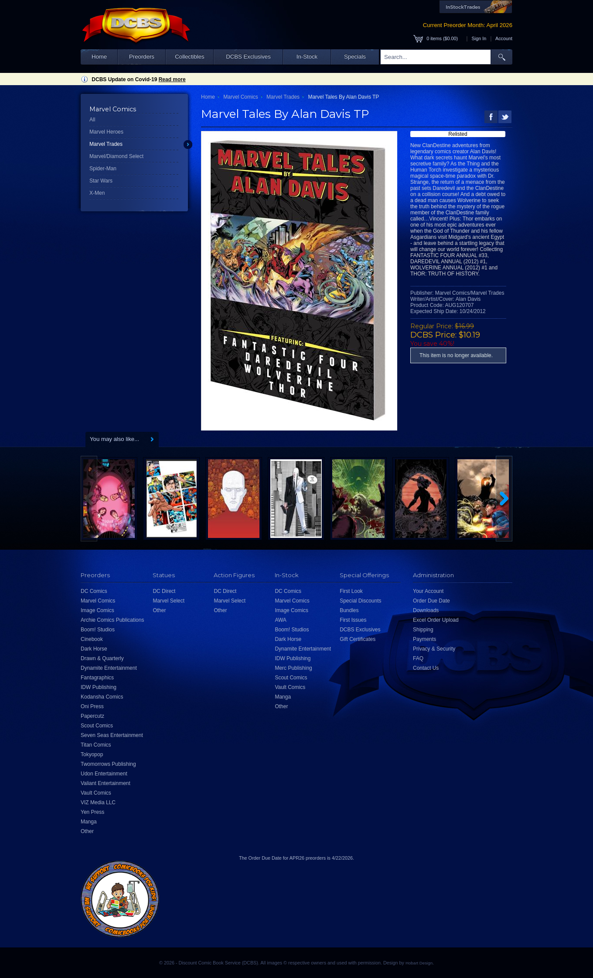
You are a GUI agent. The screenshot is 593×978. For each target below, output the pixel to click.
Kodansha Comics (102, 697)
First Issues (353, 620)
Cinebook (92, 639)
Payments (424, 639)
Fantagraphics (97, 678)
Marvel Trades (106, 144)
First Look (351, 591)
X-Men (97, 193)
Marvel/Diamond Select (116, 156)
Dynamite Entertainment (109, 668)
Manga (89, 822)
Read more (172, 79)
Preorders (141, 56)
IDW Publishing (98, 687)
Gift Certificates (357, 639)
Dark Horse (94, 649)
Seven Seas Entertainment (112, 735)
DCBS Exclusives (248, 56)
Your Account (428, 591)
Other (87, 831)
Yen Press (92, 812)
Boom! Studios (98, 630)
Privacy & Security (434, 649)
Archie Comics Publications (112, 620)
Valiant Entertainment (105, 783)
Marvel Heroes (106, 132)
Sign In (479, 38)
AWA (280, 620)
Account (503, 38)
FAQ (418, 658)
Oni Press (92, 706)
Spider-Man (102, 168)
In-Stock (306, 56)
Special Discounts (360, 601)
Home (99, 56)
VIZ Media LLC (98, 802)
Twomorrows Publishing (108, 764)
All (92, 120)
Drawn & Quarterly (102, 658)
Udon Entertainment (104, 774)
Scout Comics (97, 726)
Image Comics (97, 610)
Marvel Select (168, 601)
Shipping (423, 630)
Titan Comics (96, 745)
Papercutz (92, 716)
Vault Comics (96, 793)
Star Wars (100, 181)
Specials (355, 56)
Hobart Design (419, 963)
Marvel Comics (240, 97)
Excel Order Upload (436, 620)
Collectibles (189, 56)
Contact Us (426, 668)
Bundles (349, 610)
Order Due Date (431, 601)
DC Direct (164, 591)
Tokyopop (92, 754)
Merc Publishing (293, 668)
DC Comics (94, 591)
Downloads (426, 610)
